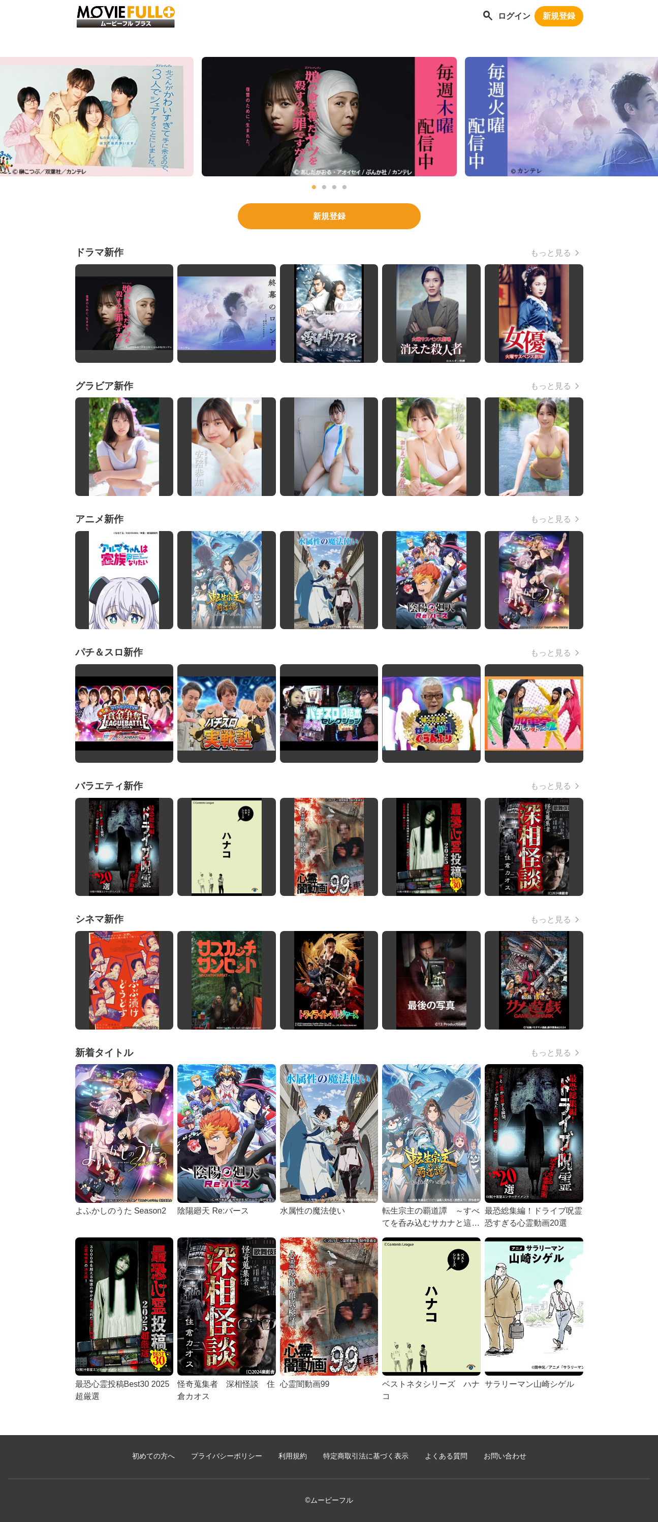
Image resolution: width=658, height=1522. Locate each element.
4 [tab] (344, 187)
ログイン (514, 16)
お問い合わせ (505, 1456)
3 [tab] (334, 187)
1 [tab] (314, 187)
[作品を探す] (488, 16)
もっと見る (550, 253)
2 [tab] (324, 187)
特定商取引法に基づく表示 (366, 1456)
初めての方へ (153, 1456)
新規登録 (559, 16)
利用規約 (292, 1456)
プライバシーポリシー (226, 1456)
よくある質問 (446, 1456)
